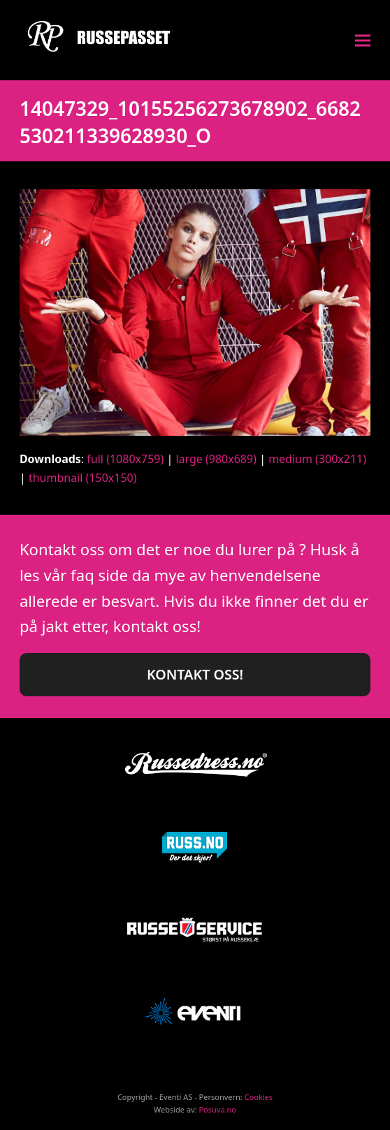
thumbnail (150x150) (83, 477)
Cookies (259, 1097)
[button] (362, 40)
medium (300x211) (317, 459)
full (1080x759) (125, 459)
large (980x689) (216, 459)
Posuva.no (217, 1109)
